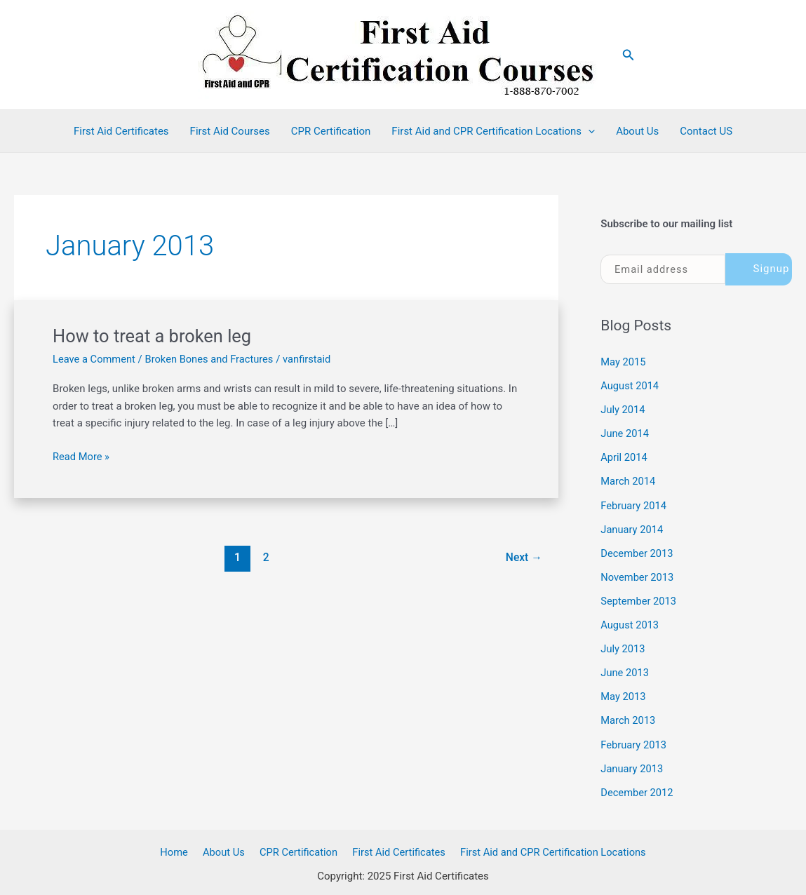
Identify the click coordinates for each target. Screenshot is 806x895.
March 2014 (628, 480)
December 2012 (637, 788)
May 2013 (623, 693)
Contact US (706, 131)
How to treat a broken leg (154, 335)
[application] (588, 131)
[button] (628, 55)
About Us (637, 131)
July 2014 (623, 409)
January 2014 (632, 527)
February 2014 (634, 504)
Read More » (82, 457)
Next (523, 557)
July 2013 (623, 646)
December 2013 (637, 551)
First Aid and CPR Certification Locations (493, 131)
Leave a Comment (95, 359)
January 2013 (632, 764)
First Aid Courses (230, 131)
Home (178, 847)
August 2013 (630, 622)
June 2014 (625, 432)
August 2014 (630, 385)
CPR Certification (331, 131)
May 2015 (623, 362)
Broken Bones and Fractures (212, 359)
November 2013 (637, 575)
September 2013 (639, 599)
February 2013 (634, 740)
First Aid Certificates (121, 131)
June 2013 (625, 670)
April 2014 (624, 456)
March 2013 (628, 717)
